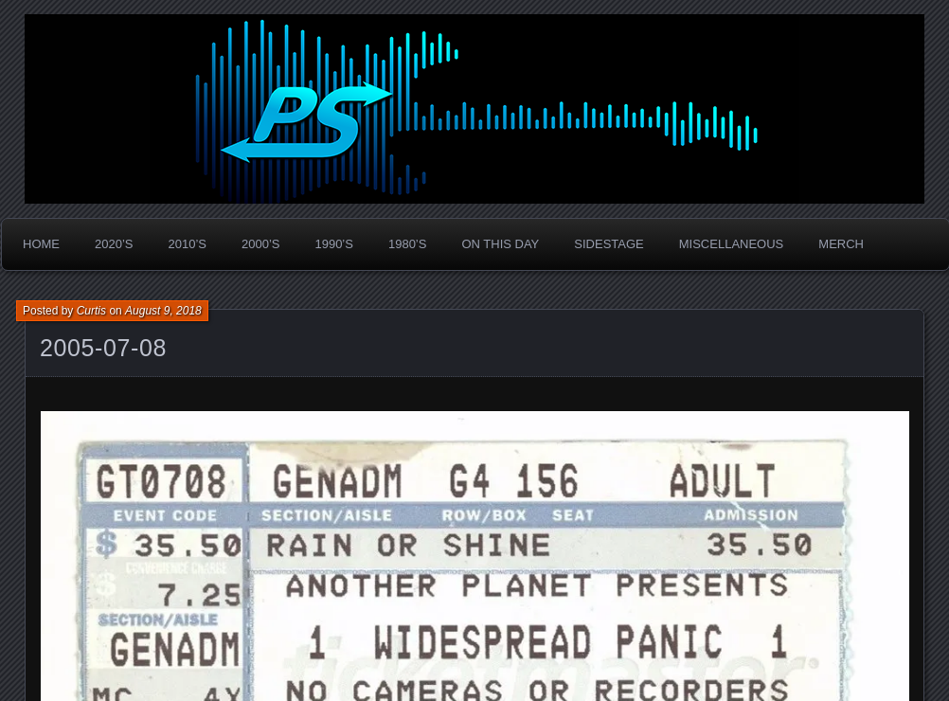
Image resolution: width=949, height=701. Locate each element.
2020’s (114, 244)
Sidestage (608, 244)
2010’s (187, 244)
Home (41, 244)
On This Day (500, 244)
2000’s (260, 244)
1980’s (407, 244)
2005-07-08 (103, 347)
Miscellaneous (731, 244)
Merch (841, 244)
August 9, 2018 (163, 310)
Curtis (91, 310)
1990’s (333, 244)
